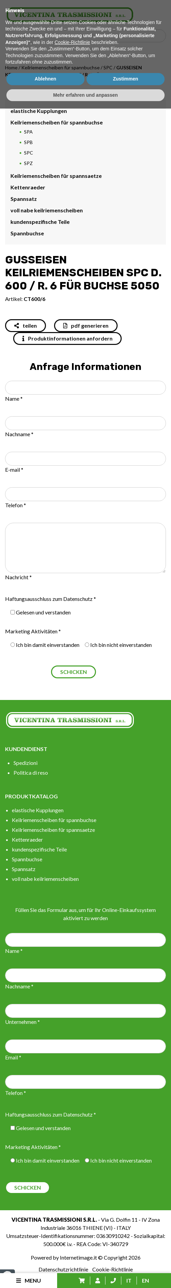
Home (11, 67)
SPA (28, 132)
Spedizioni (26, 762)
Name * (14, 398)
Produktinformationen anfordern (67, 338)
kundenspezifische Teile (40, 221)
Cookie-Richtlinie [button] (72, 1221)
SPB (28, 142)
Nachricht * (18, 577)
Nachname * (19, 434)
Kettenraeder (27, 187)
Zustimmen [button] (125, 1258)
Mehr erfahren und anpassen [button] (85, 1274)
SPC (108, 67)
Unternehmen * (22, 1021)
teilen (25, 325)
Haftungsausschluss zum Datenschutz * (50, 598)
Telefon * (15, 505)
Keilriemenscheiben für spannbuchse (60, 67)
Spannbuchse (27, 233)
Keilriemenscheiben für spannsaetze (56, 175)
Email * (13, 1057)
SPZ (28, 163)
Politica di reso (31, 772)
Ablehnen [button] (45, 1258)
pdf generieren (85, 325)
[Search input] (87, 36)
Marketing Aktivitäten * (33, 631)
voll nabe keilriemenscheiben (46, 210)
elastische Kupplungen (38, 111)
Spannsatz (23, 198)
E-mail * (14, 469)
